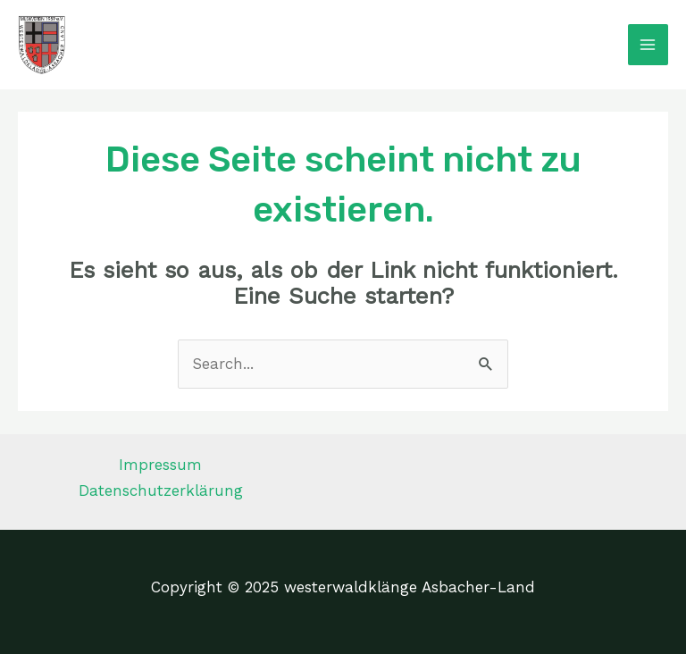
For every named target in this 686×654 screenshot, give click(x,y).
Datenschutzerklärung (161, 490)
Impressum (160, 465)
